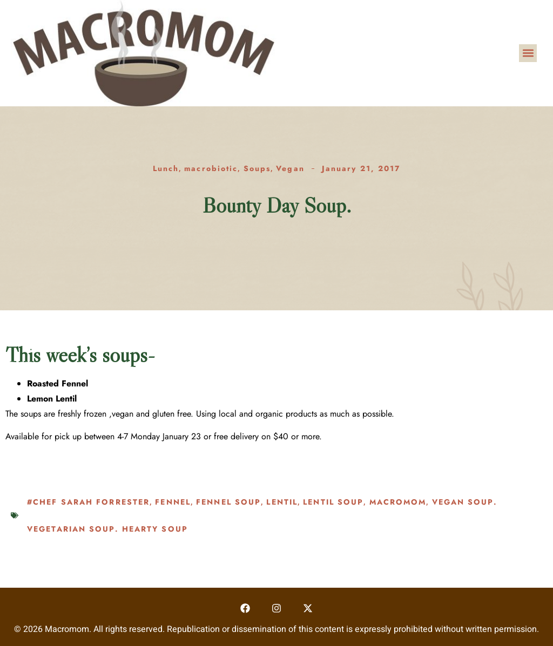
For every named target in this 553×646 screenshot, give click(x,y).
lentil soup (333, 502)
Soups (257, 168)
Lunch (166, 168)
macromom (398, 502)
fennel (173, 502)
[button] (528, 53)
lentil (282, 502)
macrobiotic (211, 168)
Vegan (290, 168)
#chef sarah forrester (88, 502)
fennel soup (228, 502)
